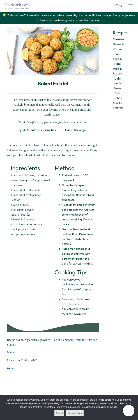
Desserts (118, 44)
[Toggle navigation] (130, 6)
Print (12, 368)
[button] (128, 410)
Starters (118, 108)
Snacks (117, 103)
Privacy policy (75, 413)
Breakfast (119, 39)
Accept (59, 413)
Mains (10, 352)
